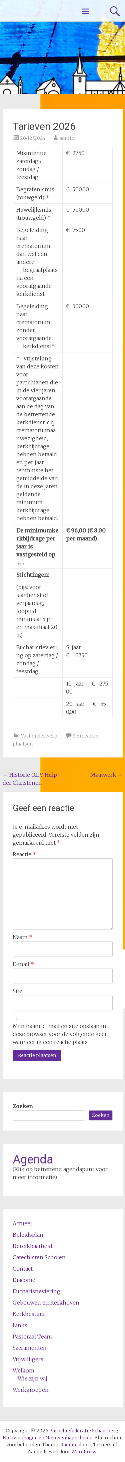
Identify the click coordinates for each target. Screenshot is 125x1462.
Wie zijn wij (32, 1378)
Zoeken (23, 1106)
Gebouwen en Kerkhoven (46, 1302)
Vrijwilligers (28, 1359)
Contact (23, 1268)
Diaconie (24, 1280)
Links (20, 1325)
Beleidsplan (28, 1234)
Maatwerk (106, 774)
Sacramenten (30, 1348)
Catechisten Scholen (39, 1257)
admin (66, 138)
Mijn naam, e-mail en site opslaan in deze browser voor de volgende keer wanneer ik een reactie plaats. (60, 1034)
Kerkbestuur (29, 1314)
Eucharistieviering (36, 1291)
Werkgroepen (31, 1389)
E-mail (23, 964)
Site (17, 991)
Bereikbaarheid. (33, 1246)
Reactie (24, 854)
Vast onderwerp (39, 736)
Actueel (22, 1223)
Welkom (23, 1370)
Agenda (33, 1159)
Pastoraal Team (32, 1336)
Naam (22, 937)
